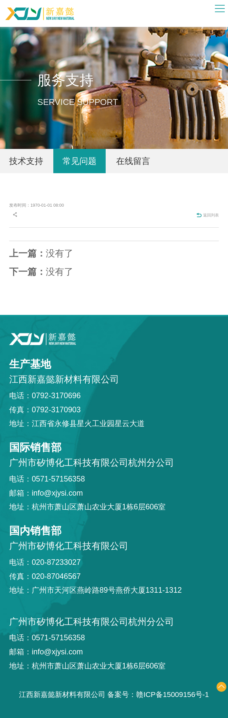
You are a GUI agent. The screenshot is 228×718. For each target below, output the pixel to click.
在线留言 (133, 161)
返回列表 (207, 215)
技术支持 (26, 161)
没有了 (41, 253)
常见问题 (79, 161)
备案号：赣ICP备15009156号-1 (158, 694)
